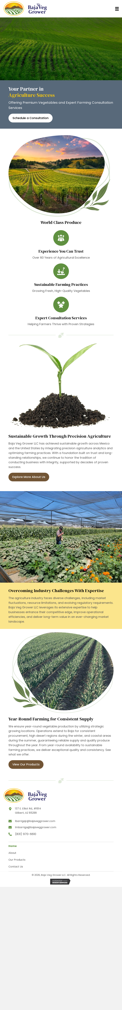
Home (12, 846)
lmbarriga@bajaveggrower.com (35, 827)
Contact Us (15, 866)
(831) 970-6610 (25, 834)
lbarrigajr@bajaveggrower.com (35, 821)
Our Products (16, 860)
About (12, 853)
